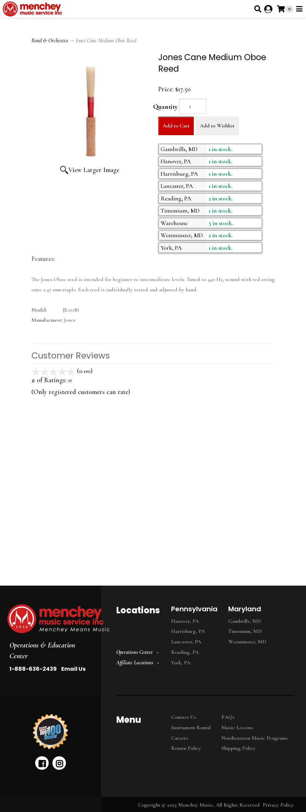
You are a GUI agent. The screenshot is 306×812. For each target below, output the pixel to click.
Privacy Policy (278, 805)
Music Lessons (237, 727)
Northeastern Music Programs (254, 738)
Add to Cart (176, 125)
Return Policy (186, 748)
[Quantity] (192, 106)
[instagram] (59, 763)
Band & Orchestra (49, 40)
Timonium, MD (245, 631)
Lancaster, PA (186, 641)
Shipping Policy (238, 748)
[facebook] (42, 763)
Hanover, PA (185, 621)
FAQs (228, 717)
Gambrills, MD (244, 621)
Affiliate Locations (134, 662)
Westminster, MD (247, 641)
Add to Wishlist (217, 125)
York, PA (180, 662)
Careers (179, 738)
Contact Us (183, 717)
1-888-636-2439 (33, 669)
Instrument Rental (191, 727)
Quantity (165, 107)
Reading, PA (185, 652)
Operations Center (134, 652)
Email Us (73, 669)
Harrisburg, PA (188, 631)
